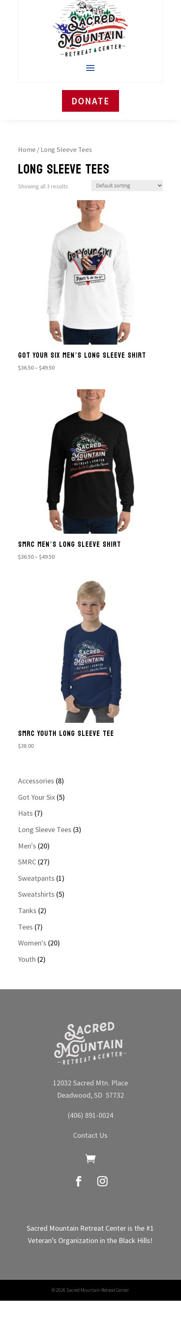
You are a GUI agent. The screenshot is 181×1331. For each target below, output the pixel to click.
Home (27, 149)
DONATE (90, 101)
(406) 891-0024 (90, 1115)
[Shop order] (127, 185)
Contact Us (90, 1135)
